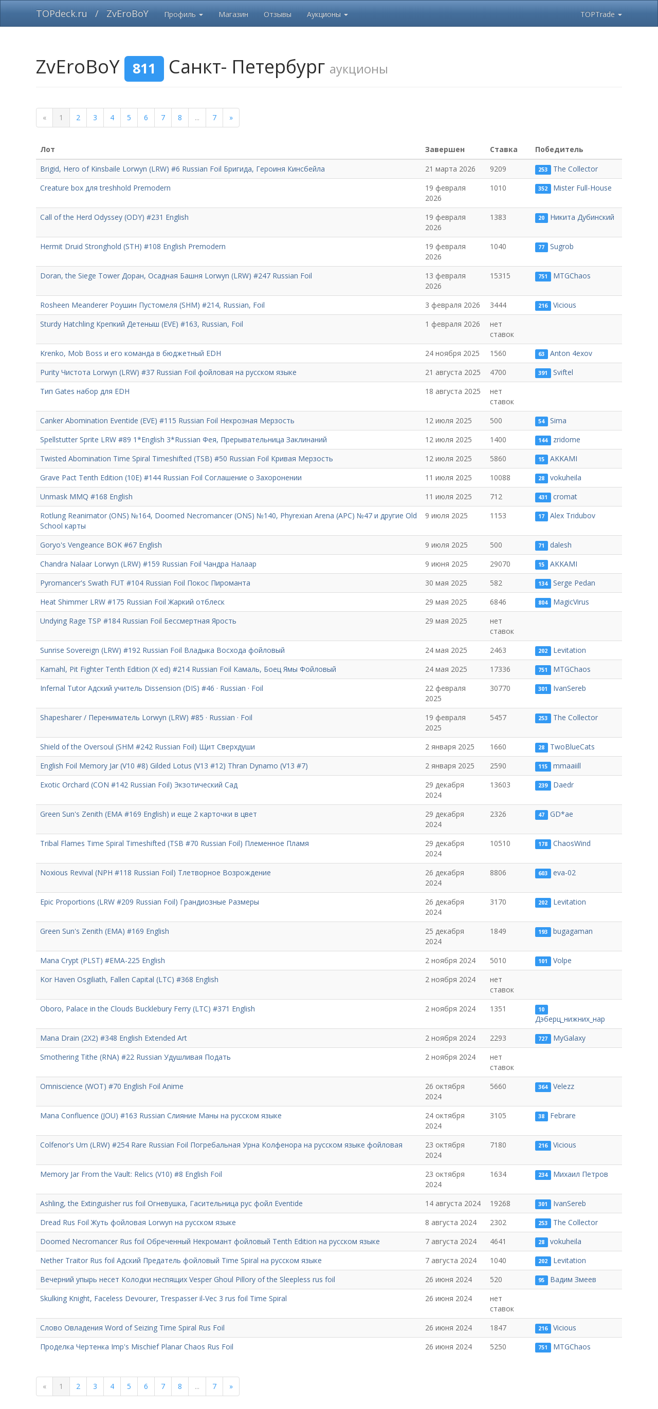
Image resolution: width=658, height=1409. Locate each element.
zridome (566, 439)
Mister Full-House (582, 188)
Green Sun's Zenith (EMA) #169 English (104, 931)
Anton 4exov (571, 353)
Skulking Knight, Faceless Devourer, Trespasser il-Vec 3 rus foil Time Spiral (163, 1298)
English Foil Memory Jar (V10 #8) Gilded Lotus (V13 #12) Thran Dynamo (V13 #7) (174, 766)
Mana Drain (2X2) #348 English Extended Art (113, 1038)
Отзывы (277, 14)
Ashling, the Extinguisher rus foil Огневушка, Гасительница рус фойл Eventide (171, 1203)
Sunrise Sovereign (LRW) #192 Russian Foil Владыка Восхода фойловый (162, 650)
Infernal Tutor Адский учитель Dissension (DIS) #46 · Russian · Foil (151, 688)
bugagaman (573, 931)
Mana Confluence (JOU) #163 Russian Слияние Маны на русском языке (161, 1115)
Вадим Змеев (573, 1279)
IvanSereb (569, 688)
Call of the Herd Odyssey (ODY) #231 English (114, 217)
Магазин (233, 14)
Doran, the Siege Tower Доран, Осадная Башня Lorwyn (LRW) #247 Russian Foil (176, 275)
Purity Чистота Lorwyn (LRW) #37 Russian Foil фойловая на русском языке (168, 372)
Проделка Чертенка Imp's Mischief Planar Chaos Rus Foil (136, 1346)
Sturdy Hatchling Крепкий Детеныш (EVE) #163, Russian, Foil (141, 324)
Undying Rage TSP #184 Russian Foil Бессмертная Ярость (138, 621)
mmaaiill (567, 766)
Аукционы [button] (327, 14)
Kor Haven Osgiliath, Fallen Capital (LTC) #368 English (129, 979)
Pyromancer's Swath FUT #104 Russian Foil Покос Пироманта (145, 583)
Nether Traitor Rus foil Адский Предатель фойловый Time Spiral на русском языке (181, 1260)
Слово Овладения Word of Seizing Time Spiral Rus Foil (132, 1327)
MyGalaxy (569, 1038)
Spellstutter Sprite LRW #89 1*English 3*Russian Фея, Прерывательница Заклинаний (183, 439)
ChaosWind (572, 843)
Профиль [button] (183, 14)
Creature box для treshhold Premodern (105, 188)
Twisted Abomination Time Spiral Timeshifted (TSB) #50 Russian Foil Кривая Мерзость (186, 458)
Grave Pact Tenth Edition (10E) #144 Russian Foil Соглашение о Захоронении (171, 477)
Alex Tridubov (572, 515)
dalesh (561, 545)
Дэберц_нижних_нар (570, 1019)
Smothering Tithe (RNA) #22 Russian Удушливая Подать (135, 1057)
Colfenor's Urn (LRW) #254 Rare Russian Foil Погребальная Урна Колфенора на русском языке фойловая (221, 1145)
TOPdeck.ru (61, 13)
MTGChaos (572, 275)
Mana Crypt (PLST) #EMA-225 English (102, 960)
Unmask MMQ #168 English (86, 496)
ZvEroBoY (127, 13)
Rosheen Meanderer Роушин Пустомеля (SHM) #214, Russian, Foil (152, 305)
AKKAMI (563, 458)
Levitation (569, 650)
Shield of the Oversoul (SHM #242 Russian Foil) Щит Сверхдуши (147, 747)
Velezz (563, 1086)
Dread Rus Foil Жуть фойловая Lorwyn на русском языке (138, 1222)
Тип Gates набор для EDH (85, 391)
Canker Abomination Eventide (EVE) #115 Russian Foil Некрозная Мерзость (167, 420)
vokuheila (565, 477)
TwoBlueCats (572, 747)
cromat (565, 496)
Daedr (563, 785)
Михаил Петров (580, 1174)
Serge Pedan (574, 583)
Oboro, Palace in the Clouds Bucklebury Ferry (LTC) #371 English (147, 1008)
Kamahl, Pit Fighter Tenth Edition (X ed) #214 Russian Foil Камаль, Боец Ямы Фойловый (188, 669)
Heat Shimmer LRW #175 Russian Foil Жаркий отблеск (132, 602)
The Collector (575, 169)
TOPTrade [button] (601, 14)
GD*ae (561, 814)
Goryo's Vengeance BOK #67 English (101, 545)
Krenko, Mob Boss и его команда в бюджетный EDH (130, 353)
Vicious (564, 305)
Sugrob (562, 246)
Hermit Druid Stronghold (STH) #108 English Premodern (133, 246)
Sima (558, 420)
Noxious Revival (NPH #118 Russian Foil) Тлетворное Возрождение (155, 872)
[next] (231, 117)
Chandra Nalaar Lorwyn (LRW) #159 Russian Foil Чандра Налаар (148, 564)
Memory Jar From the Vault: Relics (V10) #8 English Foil (131, 1174)
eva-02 (564, 872)
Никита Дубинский (582, 217)
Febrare (563, 1115)
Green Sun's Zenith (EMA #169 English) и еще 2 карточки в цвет (148, 814)
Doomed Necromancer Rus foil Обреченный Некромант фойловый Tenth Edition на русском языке (210, 1241)
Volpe (562, 960)
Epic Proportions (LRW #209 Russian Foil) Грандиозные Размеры (149, 902)
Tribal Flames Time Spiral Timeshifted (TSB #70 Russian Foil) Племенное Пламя (174, 843)
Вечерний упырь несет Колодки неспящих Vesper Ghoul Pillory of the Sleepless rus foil (187, 1279)
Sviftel (563, 372)
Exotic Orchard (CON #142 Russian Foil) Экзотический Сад (138, 785)
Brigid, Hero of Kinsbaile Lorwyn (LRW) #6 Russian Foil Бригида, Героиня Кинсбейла (182, 169)
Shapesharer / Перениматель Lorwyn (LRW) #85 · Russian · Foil (146, 717)
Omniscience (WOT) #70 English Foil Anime (112, 1086)
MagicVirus (571, 602)
